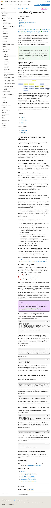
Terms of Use (42, 502)
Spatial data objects (22, 20)
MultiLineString (24, 130)
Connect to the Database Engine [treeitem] (9, 26)
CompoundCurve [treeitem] (7, 62)
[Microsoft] (2, 1)
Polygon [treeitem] (5, 64)
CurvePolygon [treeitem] (6, 66)
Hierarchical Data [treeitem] (6, 38)
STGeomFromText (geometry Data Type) (28, 479)
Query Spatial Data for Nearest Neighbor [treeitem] (9, 84)
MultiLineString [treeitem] (6, 69)
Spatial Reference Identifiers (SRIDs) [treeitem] (9, 75)
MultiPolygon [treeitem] (6, 71)
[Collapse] (14, 9)
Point (22, 115)
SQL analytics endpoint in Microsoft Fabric (32, 31)
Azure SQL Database (35, 29)
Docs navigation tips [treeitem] (5, 17)
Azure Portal (37, 4)
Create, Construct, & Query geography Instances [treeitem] (9, 81)
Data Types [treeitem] (6, 56)
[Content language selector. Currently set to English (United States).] (6, 500)
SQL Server (26, 8)
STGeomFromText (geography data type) (28, 481)
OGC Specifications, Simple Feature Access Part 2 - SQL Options (33, 261)
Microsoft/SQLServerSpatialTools (34, 56)
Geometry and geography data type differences (27, 22)
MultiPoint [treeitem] (6, 67)
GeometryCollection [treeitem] (7, 72)
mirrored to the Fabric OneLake (34, 465)
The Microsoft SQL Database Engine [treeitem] (8, 24)
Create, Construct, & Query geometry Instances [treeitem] (9, 78)
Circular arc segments (23, 23)
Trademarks (3, 504)
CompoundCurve (24, 120)
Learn (19, 8)
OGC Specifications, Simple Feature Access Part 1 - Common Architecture (35, 259)
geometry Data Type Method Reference (28, 473)
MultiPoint (23, 129)
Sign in (48, 1)
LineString (23, 117)
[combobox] (8, 11)
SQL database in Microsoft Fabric (33, 32)
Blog (15, 502)
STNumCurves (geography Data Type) (28, 477)
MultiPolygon (23, 132)
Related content (22, 26)
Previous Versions (10, 502)
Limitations (21, 25)
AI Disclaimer (3, 502)
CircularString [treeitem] (6, 61)
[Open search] (45, 2)
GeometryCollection (24, 133)
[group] (34, 327)
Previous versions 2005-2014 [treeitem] (7, 18)
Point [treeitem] (5, 57)
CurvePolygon (23, 123)
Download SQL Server (45, 4)
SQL (22, 8)
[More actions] (49, 9)
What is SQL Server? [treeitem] (6, 22)
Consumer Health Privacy (32, 502)
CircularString (23, 119)
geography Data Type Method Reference (28, 474)
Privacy (25, 502)
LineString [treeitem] (6, 59)
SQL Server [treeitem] (4, 15)
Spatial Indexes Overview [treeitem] (8, 86)
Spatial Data (23, 471)
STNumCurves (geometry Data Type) (28, 476)
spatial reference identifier (23, 188)
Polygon (22, 122)
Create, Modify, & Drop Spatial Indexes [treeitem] (9, 89)
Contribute (20, 502)
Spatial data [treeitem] (6, 54)
